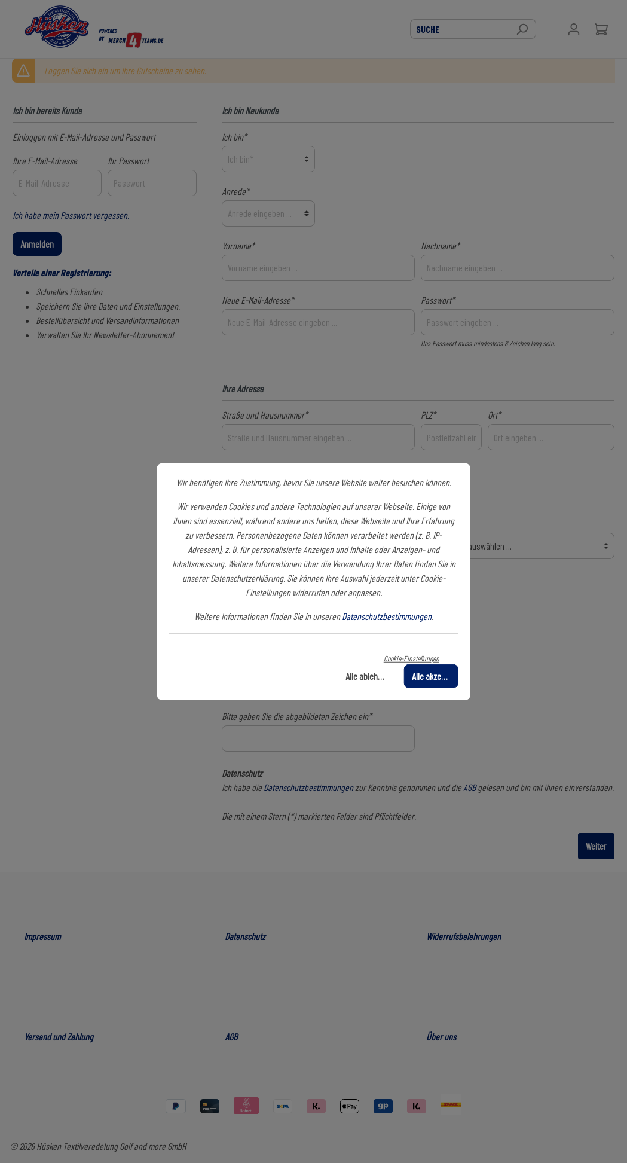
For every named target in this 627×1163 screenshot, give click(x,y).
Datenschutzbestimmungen (387, 615)
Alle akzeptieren (435, 676)
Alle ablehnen (367, 676)
